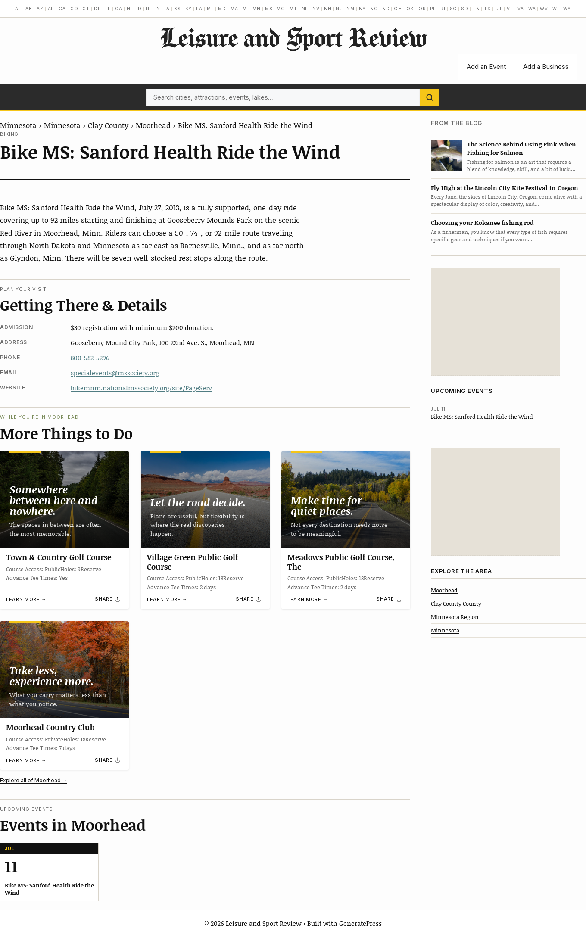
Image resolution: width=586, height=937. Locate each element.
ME (210, 8)
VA (520, 8)
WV (544, 8)
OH (398, 8)
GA (118, 8)
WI (555, 8)
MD (222, 8)
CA (62, 8)
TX (487, 8)
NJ (339, 8)
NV (316, 8)
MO (281, 8)
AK (28, 8)
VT (510, 8)
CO (74, 8)
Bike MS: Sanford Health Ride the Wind (482, 416)
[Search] (430, 97)
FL (108, 8)
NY (362, 8)
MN (256, 8)
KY (188, 8)
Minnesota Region (455, 617)
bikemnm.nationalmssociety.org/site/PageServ (141, 387)
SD (464, 8)
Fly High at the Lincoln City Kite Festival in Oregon (504, 187)
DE (97, 8)
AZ (40, 8)
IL (148, 8)
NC (374, 8)
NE (305, 8)
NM (350, 8)
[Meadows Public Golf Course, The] (345, 499)
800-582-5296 (90, 357)
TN (476, 8)
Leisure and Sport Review (293, 37)
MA (234, 8)
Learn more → (26, 599)
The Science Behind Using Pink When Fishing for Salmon (521, 148)
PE (433, 8)
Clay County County (456, 603)
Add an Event (486, 66)
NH (328, 8)
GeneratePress (360, 923)
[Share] (107, 599)
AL (18, 8)
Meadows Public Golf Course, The (340, 561)
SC (453, 8)
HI (129, 8)
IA (167, 8)
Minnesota (18, 125)
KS (177, 8)
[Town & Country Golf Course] (64, 499)
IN (158, 8)
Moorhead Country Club (50, 727)
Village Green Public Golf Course (192, 561)
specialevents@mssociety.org (115, 372)
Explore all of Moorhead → (33, 780)
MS (269, 8)
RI (443, 8)
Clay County (108, 125)
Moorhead (153, 125)
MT (293, 8)
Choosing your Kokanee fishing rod (482, 222)
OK (410, 8)
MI (246, 8)
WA (532, 8)
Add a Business (546, 66)
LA (199, 8)
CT (86, 8)
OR (422, 8)
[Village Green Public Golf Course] (205, 499)
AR (51, 8)
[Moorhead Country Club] (64, 669)
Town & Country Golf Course (58, 557)
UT (498, 8)
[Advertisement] (495, 322)
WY (567, 8)
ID (139, 8)
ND (386, 8)
